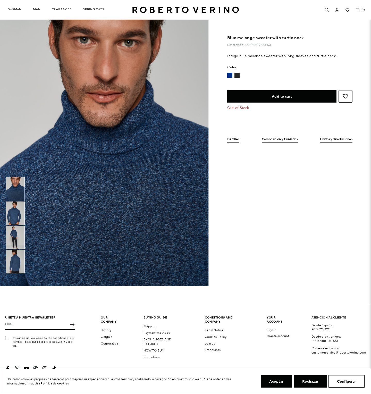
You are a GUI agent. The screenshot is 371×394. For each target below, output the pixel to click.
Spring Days (93, 9)
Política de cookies (54, 383)
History (106, 330)
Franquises (213, 350)
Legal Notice (214, 330)
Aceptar (276, 381)
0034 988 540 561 (324, 341)
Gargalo (107, 337)
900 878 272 (320, 329)
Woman (15, 9)
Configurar (346, 381)
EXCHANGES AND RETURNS (158, 341)
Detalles (233, 139)
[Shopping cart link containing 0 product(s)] (357, 10)
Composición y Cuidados (280, 139)
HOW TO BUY (154, 350)
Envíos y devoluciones (336, 139)
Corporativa (109, 343)
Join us (210, 343)
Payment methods (157, 332)
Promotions (152, 357)
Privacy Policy (21, 341)
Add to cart (282, 96)
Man (36, 9)
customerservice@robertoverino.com (338, 352)
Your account (274, 319)
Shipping (150, 326)
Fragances (62, 9)
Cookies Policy (215, 337)
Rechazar (310, 381)
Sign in (272, 330)
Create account (278, 336)
